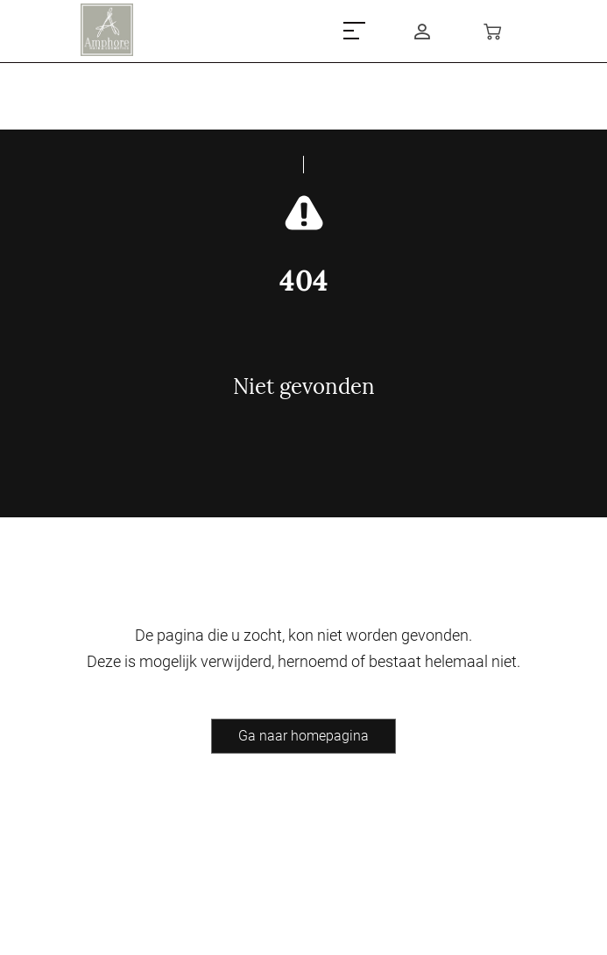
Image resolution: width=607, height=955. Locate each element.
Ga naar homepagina (303, 735)
